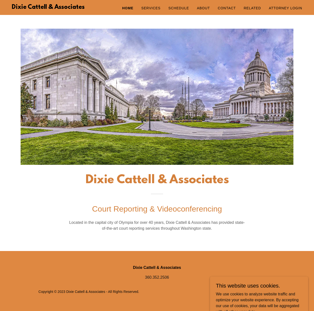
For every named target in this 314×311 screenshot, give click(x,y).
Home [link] (127, 8)
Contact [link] (227, 8)
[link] (48, 7)
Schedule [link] (178, 8)
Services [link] (151, 8)
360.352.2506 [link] (157, 277)
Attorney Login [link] (285, 8)
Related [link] (252, 8)
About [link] (203, 8)
